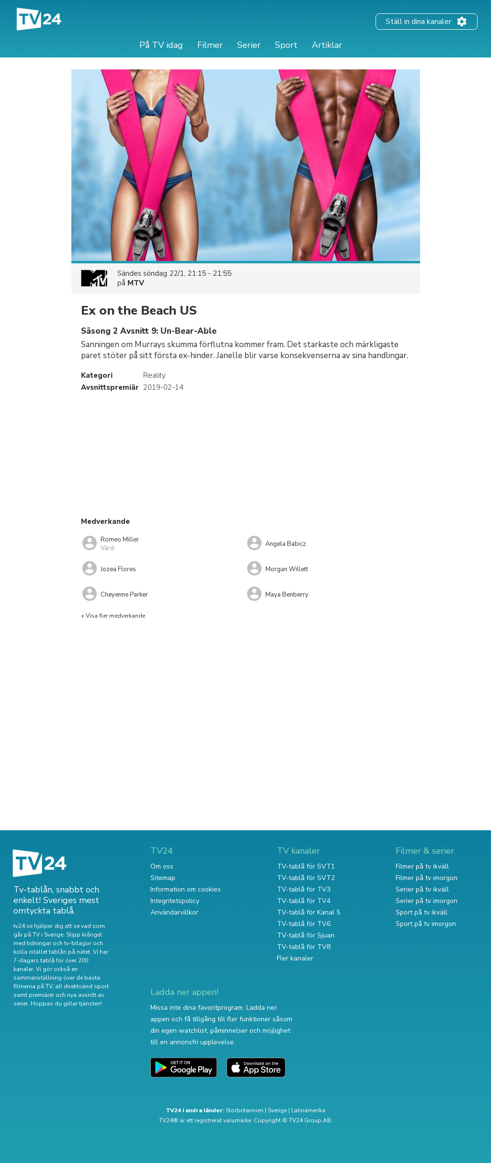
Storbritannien (244, 1110)
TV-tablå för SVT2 (306, 877)
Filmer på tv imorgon (426, 877)
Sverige (277, 1110)
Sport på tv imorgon (426, 923)
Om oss (161, 866)
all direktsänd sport (82, 986)
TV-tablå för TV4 (304, 900)
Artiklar (327, 45)
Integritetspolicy (174, 900)
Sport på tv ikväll (421, 912)
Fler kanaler (295, 958)
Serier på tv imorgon (426, 900)
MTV (135, 283)
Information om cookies (185, 889)
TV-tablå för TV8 (304, 946)
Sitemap (162, 877)
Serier (249, 45)
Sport (286, 45)
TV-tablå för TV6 (304, 923)
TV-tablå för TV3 (304, 889)
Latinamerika (308, 1110)
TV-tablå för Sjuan (305, 935)
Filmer (210, 45)
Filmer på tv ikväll (422, 866)
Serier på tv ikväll (422, 889)
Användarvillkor (174, 912)
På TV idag (161, 45)
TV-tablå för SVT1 (306, 866)
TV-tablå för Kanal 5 (308, 912)
